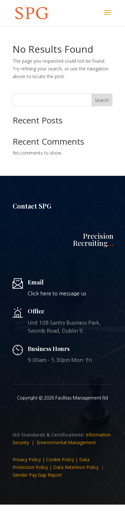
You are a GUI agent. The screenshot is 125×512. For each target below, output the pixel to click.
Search (102, 100)
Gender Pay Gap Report (37, 475)
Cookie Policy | (62, 459)
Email (35, 282)
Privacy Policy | (29, 459)
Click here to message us (57, 293)
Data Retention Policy (76, 467)
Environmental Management (66, 442)
